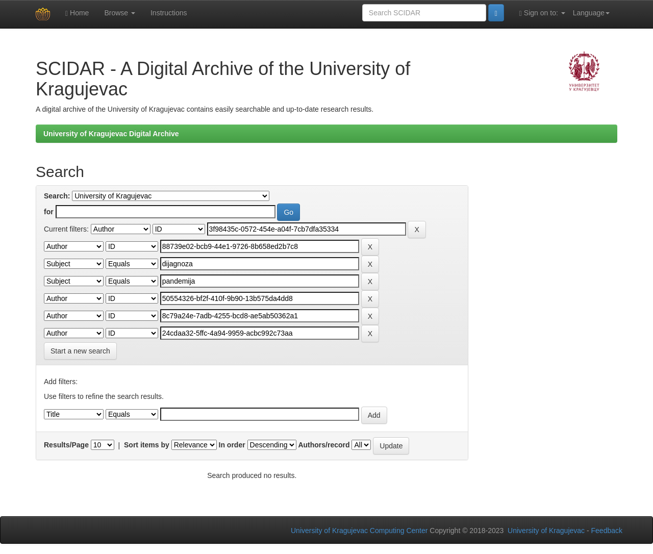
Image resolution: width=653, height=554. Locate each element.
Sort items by (146, 445)
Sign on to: (542, 13)
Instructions (168, 13)
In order (232, 445)
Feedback (606, 530)
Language (591, 13)
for (49, 212)
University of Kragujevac (546, 530)
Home (77, 13)
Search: (57, 196)
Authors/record (323, 445)
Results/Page (66, 445)
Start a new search (80, 351)
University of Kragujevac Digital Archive (111, 134)
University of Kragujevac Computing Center (359, 530)
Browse (119, 13)
